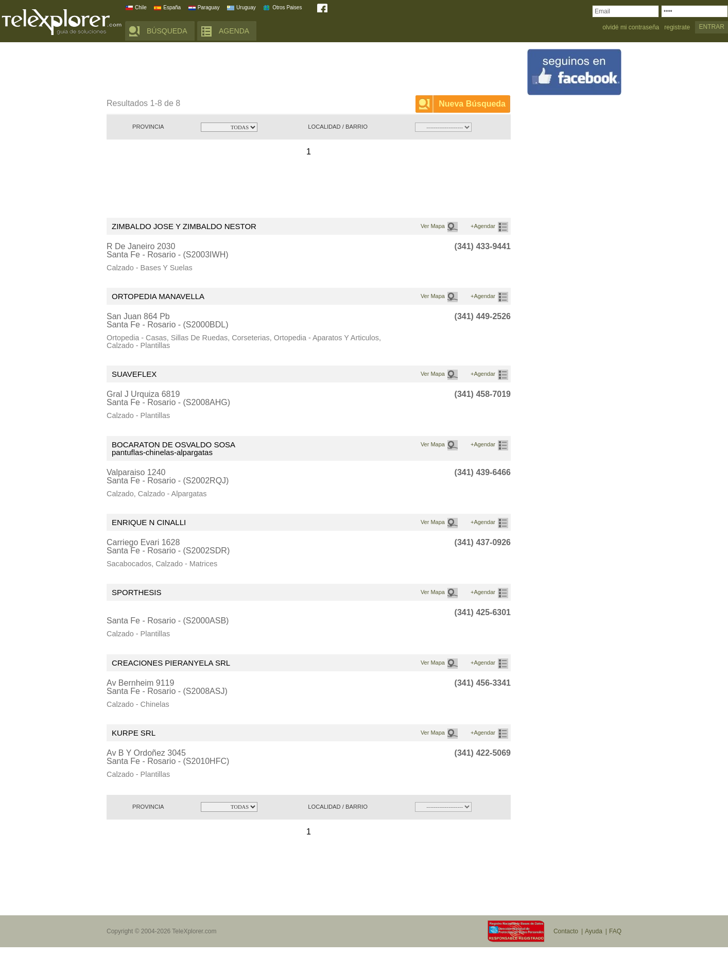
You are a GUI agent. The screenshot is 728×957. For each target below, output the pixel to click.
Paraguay (209, 7)
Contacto (565, 931)
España (172, 7)
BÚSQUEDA (167, 31)
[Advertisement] (294, 70)
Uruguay (246, 7)
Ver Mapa (433, 226)
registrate (677, 27)
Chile (141, 7)
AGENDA (234, 31)
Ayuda (593, 931)
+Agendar (483, 226)
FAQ (615, 931)
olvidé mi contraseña (630, 27)
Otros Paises (287, 7)
